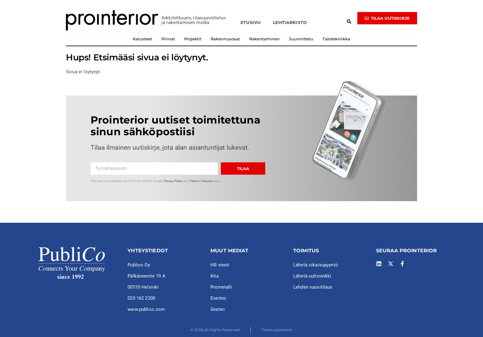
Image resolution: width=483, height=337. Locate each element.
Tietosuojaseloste (276, 329)
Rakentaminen (264, 38)
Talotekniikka (336, 38)
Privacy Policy (173, 181)
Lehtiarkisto (290, 22)
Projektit (192, 38)
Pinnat (168, 38)
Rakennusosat (225, 38)
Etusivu (251, 22)
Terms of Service (200, 181)
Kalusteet (142, 38)
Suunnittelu (301, 38)
